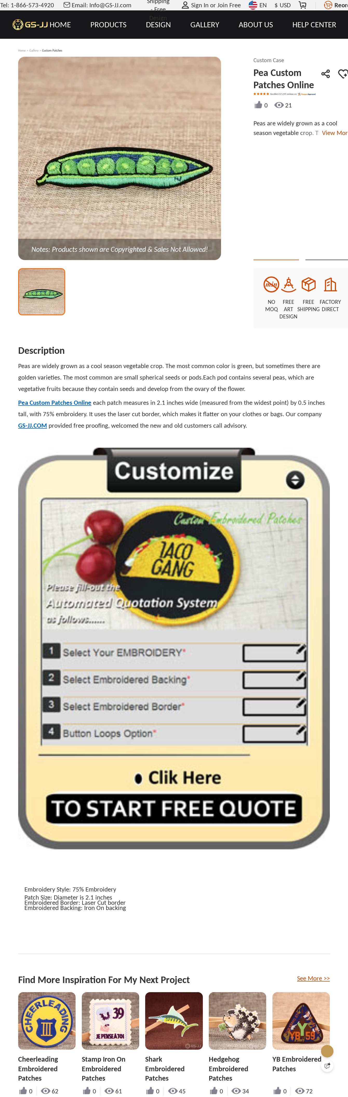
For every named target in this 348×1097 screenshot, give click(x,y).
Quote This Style (294, 251)
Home (22, 50)
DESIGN (158, 24)
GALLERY (204, 24)
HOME (60, 24)
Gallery (33, 50)
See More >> (313, 965)
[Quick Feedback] (327, 1066)
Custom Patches (52, 50)
